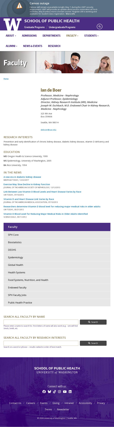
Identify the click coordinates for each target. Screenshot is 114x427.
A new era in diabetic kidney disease (22, 177)
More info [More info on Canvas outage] (70, 13)
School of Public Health (52, 20)
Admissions (29, 35)
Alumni (11, 46)
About (11, 35)
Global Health (15, 265)
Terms (48, 409)
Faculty (72, 35)
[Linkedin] (70, 391)
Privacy (101, 403)
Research (54, 46)
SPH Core (13, 234)
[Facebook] (44, 391)
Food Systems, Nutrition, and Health (28, 280)
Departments (51, 35)
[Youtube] (65, 391)
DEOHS (12, 249)
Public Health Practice (20, 302)
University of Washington (13, 23)
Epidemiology (15, 257)
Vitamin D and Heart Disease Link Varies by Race (29, 199)
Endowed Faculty (17, 287)
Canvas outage (39, 3)
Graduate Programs (34, 27)
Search (93, 322)
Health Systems (16, 272)
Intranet (69, 403)
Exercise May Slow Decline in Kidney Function (27, 184)
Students (91, 35)
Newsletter (63, 409)
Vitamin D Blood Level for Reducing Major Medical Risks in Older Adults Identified (46, 213)
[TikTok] (54, 391)
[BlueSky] (49, 391)
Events (44, 403)
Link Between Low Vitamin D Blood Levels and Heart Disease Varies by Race (42, 191)
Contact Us (15, 403)
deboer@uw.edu (48, 129)
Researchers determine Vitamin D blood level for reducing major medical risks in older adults (52, 206)
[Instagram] (59, 391)
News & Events (32, 46)
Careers (30, 403)
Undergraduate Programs (62, 27)
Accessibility (85, 403)
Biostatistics (15, 242)
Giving (56, 403)
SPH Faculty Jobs (17, 295)
